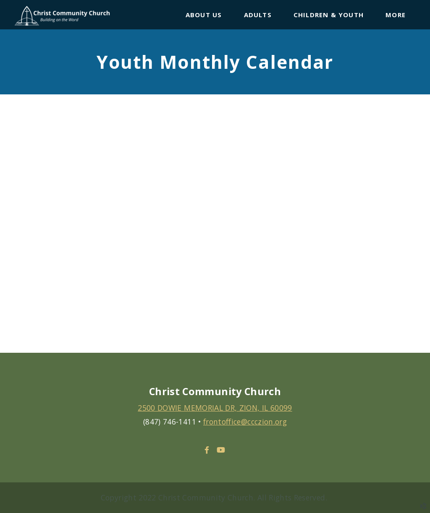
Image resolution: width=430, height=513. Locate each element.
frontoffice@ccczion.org (245, 422)
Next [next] (415, 230)
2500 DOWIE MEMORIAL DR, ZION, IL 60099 (215, 408)
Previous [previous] (14, 230)
